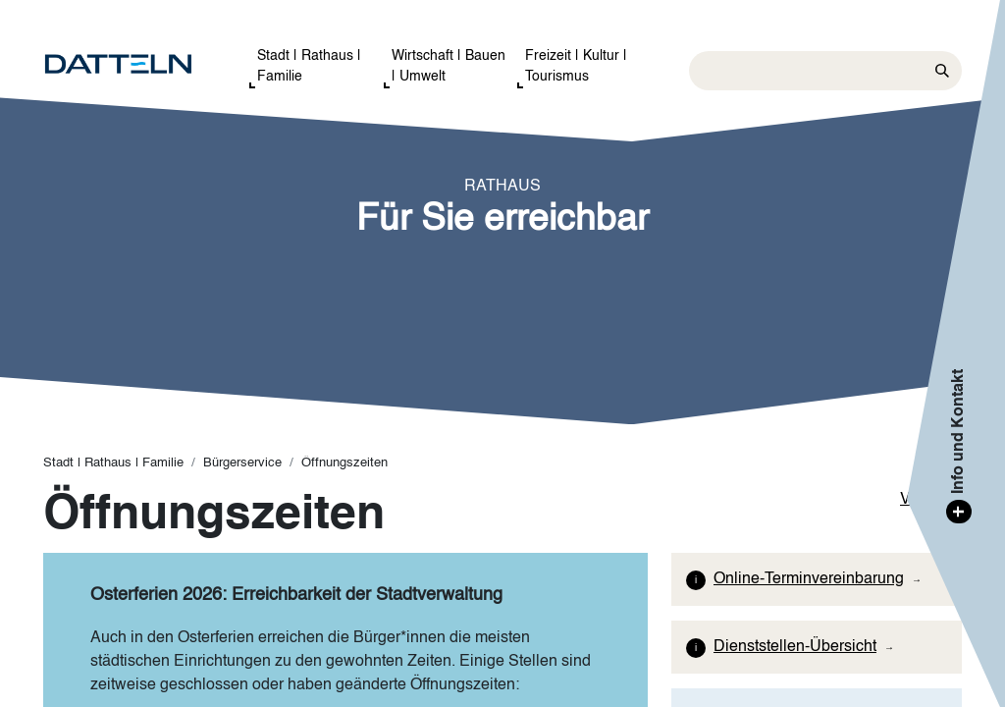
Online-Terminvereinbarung (809, 579)
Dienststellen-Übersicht (795, 647)
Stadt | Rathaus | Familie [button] (309, 66)
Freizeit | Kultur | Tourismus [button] (576, 66)
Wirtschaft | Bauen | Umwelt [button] (448, 66)
